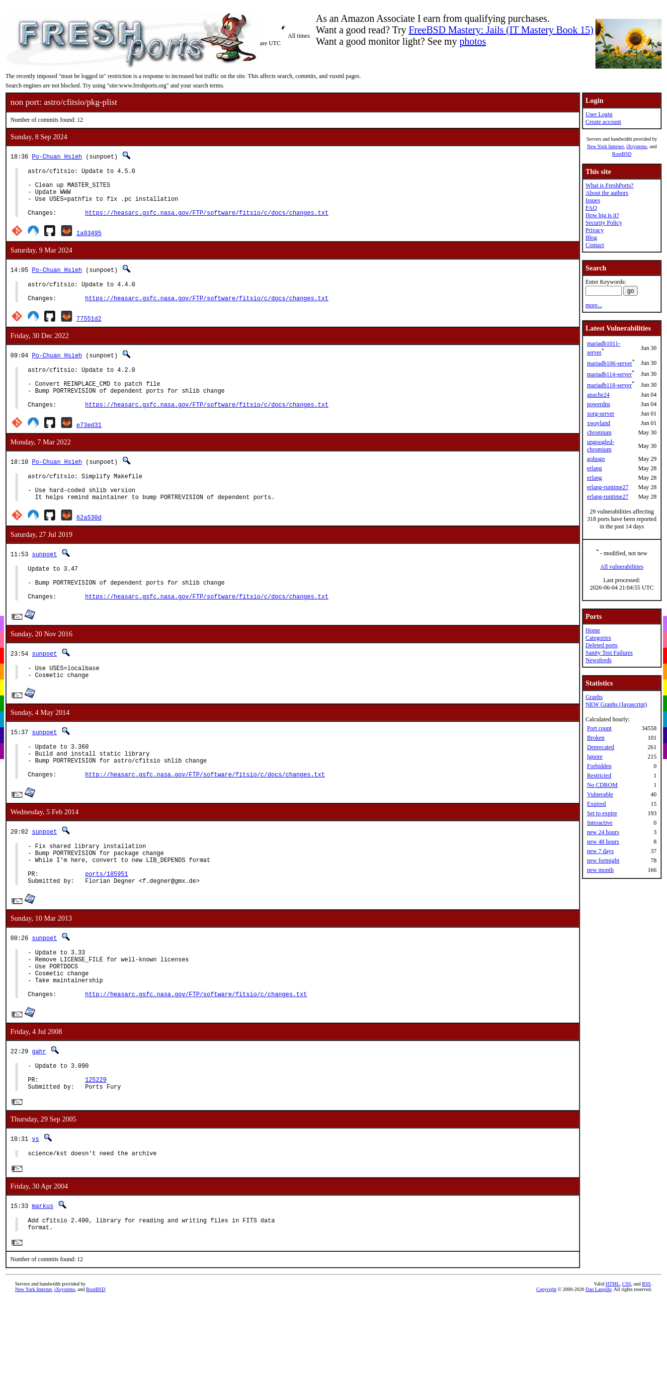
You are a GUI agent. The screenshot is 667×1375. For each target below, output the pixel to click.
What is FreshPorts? (609, 185)
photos (472, 41)
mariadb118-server (609, 385)
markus (42, 1281)
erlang (594, 468)
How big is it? (602, 215)
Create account (603, 121)
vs (35, 1212)
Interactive (599, 822)
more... (593, 305)
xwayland (598, 423)
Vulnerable (600, 794)
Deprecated (600, 747)
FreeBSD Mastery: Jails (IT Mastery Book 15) (501, 29)
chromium (599, 432)
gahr (39, 1118)
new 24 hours (603, 832)
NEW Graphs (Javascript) (616, 704)
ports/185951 (106, 929)
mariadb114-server (609, 374)
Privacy (594, 230)
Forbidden (599, 766)
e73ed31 (89, 448)
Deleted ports (601, 645)
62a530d (89, 547)
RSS (646, 1362)
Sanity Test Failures (609, 652)
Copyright (546, 1368)
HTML (612, 1362)
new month (600, 869)
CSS (626, 1362)
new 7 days (600, 851)
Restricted (599, 775)
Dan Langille (598, 1368)
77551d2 (89, 333)
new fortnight (603, 860)
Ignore (594, 756)
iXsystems (636, 146)
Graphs (594, 696)
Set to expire (602, 813)
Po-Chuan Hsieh (57, 156)
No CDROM (602, 784)
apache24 (598, 394)
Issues (592, 200)
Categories (598, 637)
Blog (591, 237)
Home (592, 630)
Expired (596, 803)
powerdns (598, 404)
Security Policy (603, 222)
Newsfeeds (598, 660)
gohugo (596, 458)
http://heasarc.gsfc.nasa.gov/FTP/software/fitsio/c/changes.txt (196, 1061)
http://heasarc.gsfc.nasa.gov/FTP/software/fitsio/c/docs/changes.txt (205, 822)
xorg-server (600, 413)
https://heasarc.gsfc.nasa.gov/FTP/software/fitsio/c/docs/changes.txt (207, 223)
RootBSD (622, 154)
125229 (95, 1151)
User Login (598, 114)
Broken (595, 737)
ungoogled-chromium (600, 445)
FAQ (591, 207)
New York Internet (605, 146)
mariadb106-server (609, 363)
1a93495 (89, 243)
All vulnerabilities (622, 566)
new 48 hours (603, 841)
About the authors (606, 192)
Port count (599, 728)
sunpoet (44, 584)
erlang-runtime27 (607, 487)
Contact (594, 245)
